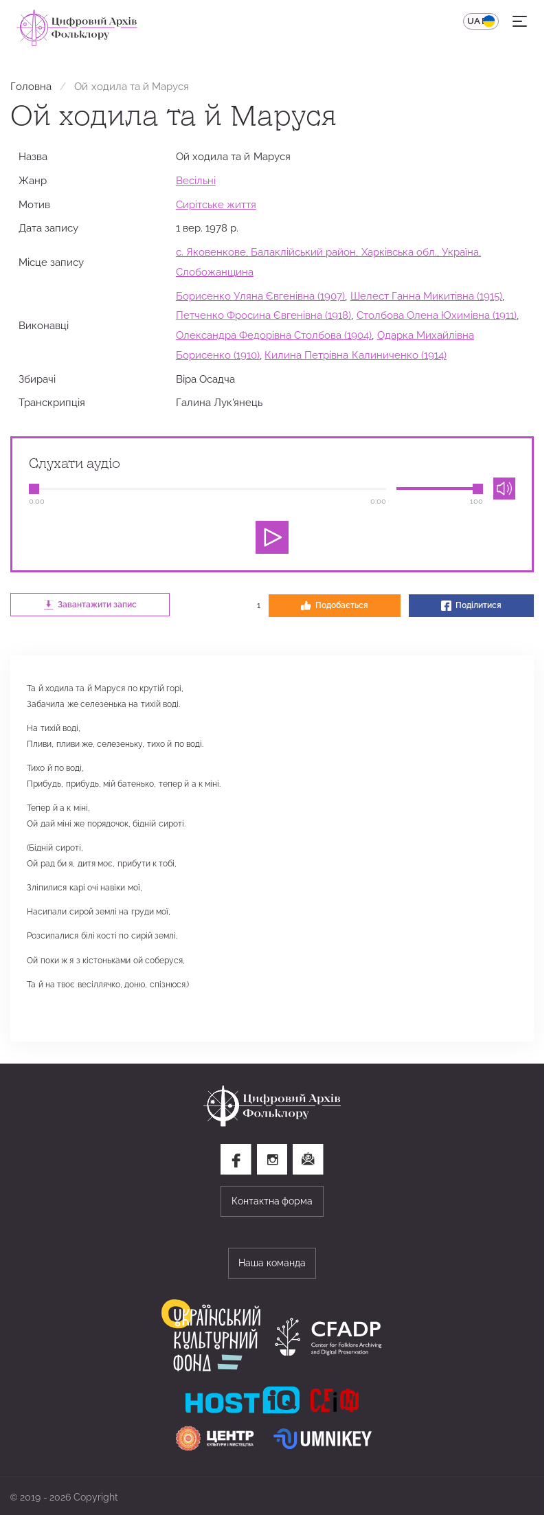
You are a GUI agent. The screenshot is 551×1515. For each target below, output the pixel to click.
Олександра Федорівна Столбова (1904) (274, 335)
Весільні (196, 180)
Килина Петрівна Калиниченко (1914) (356, 355)
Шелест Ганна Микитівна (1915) (426, 296)
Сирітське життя (216, 204)
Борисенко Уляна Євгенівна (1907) (261, 296)
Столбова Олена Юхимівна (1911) (437, 315)
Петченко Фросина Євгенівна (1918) (264, 315)
